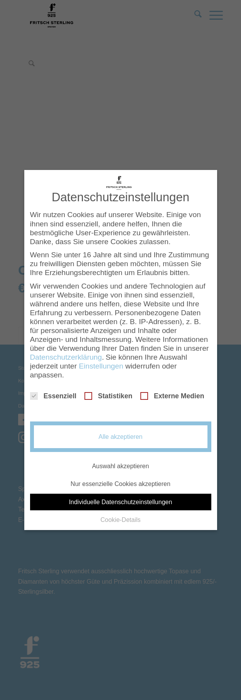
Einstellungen (101, 361)
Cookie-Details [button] (120, 514)
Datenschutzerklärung (66, 352)
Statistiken (108, 391)
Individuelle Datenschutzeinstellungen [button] (120, 497)
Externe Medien (172, 391)
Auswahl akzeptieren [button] (120, 461)
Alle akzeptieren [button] (121, 432)
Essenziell (53, 391)
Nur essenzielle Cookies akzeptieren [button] (120, 479)
